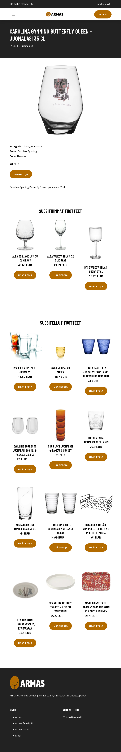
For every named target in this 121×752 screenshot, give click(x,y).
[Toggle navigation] (14, 14)
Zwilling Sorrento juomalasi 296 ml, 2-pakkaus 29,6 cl (25, 450)
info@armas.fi (103, 4)
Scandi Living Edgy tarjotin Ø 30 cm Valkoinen (60, 607)
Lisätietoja (21, 174)
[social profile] (32, 4)
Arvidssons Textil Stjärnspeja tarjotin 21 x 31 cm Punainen (96, 607)
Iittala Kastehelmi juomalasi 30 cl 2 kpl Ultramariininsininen (96, 372)
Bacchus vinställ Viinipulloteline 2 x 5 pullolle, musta (96, 529)
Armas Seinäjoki (24, 723)
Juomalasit (27, 46)
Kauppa (103, 14)
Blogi (18, 735)
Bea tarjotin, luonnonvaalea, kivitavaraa (25, 624)
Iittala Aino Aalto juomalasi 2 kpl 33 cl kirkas (60, 529)
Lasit (15, 46)
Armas (18, 717)
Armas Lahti (22, 729)
